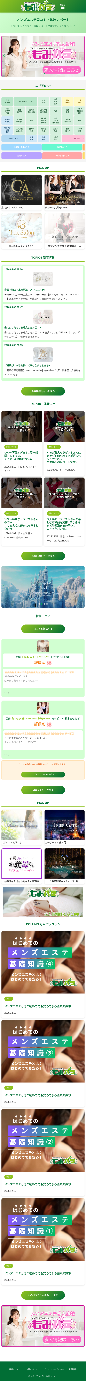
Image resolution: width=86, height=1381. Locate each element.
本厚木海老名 (7, 120)
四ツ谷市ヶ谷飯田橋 (43, 120)
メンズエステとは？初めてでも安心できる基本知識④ (37, 1006)
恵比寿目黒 (43, 130)
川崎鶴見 (43, 138)
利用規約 (73, 1369)
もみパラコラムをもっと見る (43, 1295)
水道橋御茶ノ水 (67, 120)
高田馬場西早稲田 (43, 111)
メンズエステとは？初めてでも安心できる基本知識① (37, 1273)
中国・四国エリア (62, 156)
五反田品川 (55, 130)
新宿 (31, 120)
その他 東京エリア (25, 101)
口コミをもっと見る (43, 790)
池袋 (55, 111)
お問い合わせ (32, 1369)
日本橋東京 (79, 130)
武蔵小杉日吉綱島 (7, 130)
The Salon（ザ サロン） (21, 246)
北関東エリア (62, 147)
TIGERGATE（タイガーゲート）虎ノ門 (48, 842)
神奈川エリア (13, 138)
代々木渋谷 (31, 130)
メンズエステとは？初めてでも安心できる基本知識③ (37, 1095)
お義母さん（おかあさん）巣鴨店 (21, 881)
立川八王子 (7, 101)
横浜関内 (31, 138)
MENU (62, 6)
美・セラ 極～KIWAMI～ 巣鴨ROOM (31, 718)
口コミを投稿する (43, 628)
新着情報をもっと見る (43, 391)
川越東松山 (67, 101)
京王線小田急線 (19, 120)
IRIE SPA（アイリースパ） (36, 657)
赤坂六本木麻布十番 (55, 120)
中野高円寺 (19, 111)
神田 (79, 120)
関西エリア (21, 156)
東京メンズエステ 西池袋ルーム (64, 246)
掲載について (15, 1369)
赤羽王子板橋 (55, 101)
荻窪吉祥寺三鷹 (7, 111)
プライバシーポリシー (54, 1369)
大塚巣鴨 (67, 111)
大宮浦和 (79, 101)
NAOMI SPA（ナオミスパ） (64, 881)
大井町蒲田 (55, 138)
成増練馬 (43, 101)
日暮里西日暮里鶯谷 (80, 111)
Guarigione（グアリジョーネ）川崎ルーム (49, 207)
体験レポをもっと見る (43, 556)
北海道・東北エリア (21, 147)
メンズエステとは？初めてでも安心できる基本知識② (37, 1184)
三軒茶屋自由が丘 (19, 130)
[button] (82, 55)
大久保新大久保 (31, 111)
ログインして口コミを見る (43, 774)
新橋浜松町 (67, 130)
